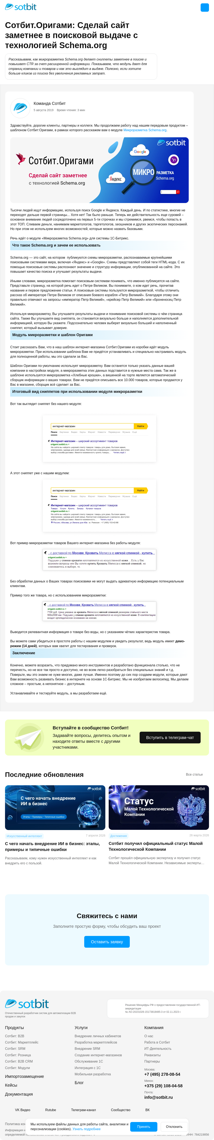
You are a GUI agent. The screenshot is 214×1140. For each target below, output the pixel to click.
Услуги (81, 1027)
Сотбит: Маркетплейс (21, 1042)
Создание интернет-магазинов (98, 1055)
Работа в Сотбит (157, 1042)
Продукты (14, 1027)
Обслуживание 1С (89, 1061)
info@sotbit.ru (158, 1097)
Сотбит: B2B (14, 1036)
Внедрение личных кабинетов (98, 1036)
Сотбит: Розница (18, 1055)
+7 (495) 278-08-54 (162, 1074)
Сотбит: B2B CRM (19, 1061)
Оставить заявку (107, 942)
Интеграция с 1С (88, 1068)
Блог (79, 1082)
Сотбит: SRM (15, 1048)
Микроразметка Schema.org (145, 130)
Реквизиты (152, 1055)
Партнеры (152, 1061)
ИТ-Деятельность (158, 1048)
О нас (148, 1036)
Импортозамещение (24, 1076)
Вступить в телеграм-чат (170, 737)
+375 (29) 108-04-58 (163, 1085)
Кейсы (11, 1085)
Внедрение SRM (87, 1048)
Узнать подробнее (106, 1129)
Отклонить (170, 1126)
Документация (19, 1094)
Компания (154, 1027)
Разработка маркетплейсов (96, 1042)
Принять (139, 1126)
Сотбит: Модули (17, 1068)
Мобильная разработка (93, 1074)
